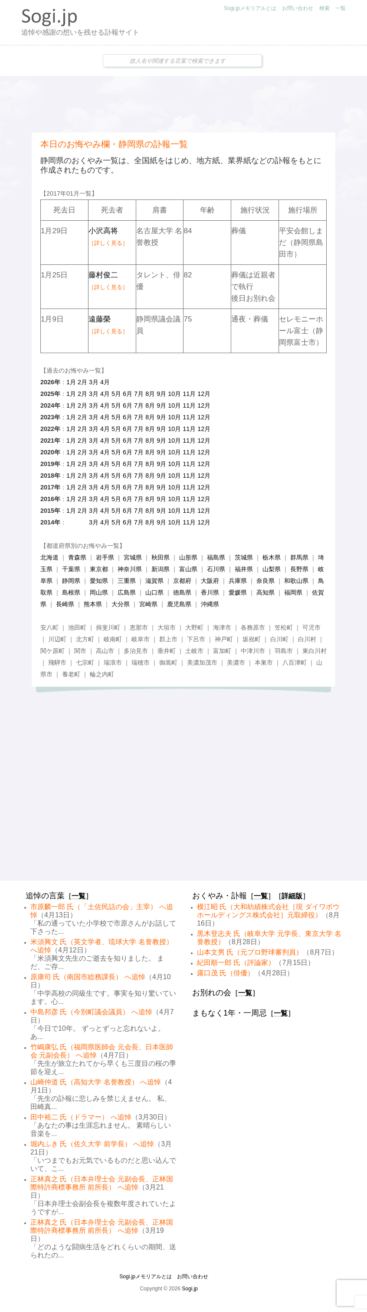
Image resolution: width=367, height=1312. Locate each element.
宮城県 (133, 557)
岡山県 (99, 592)
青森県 (77, 557)
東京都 (99, 569)
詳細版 (292, 896)
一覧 (340, 8)
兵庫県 (238, 580)
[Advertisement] (183, 104)
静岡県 (71, 580)
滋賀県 (154, 580)
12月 (203, 393)
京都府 (182, 580)
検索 (324, 8)
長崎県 (65, 604)
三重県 (127, 580)
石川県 (216, 569)
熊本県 (93, 604)
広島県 (127, 592)
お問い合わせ (297, 8)
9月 (161, 393)
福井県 (244, 569)
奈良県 (265, 580)
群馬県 (299, 557)
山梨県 (271, 569)
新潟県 (160, 569)
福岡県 (293, 592)
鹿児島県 (179, 604)
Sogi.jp (190, 1289)
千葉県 (71, 569)
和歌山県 (296, 580)
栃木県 (271, 557)
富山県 (188, 569)
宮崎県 (148, 604)
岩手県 (105, 557)
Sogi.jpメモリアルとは (250, 8)
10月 (174, 393)
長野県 (299, 569)
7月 (139, 393)
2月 (82, 382)
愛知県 (99, 580)
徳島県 (182, 592)
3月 (93, 382)
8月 (150, 393)
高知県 (265, 592)
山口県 (154, 592)
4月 (105, 382)
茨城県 (244, 557)
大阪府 (210, 580)
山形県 (188, 557)
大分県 (120, 604)
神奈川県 (130, 569)
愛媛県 (238, 592)
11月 (189, 393)
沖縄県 (210, 604)
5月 (116, 393)
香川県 (210, 592)
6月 (127, 393)
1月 (71, 382)
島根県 (71, 592)
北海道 (49, 557)
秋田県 (160, 557)
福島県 (216, 557)
